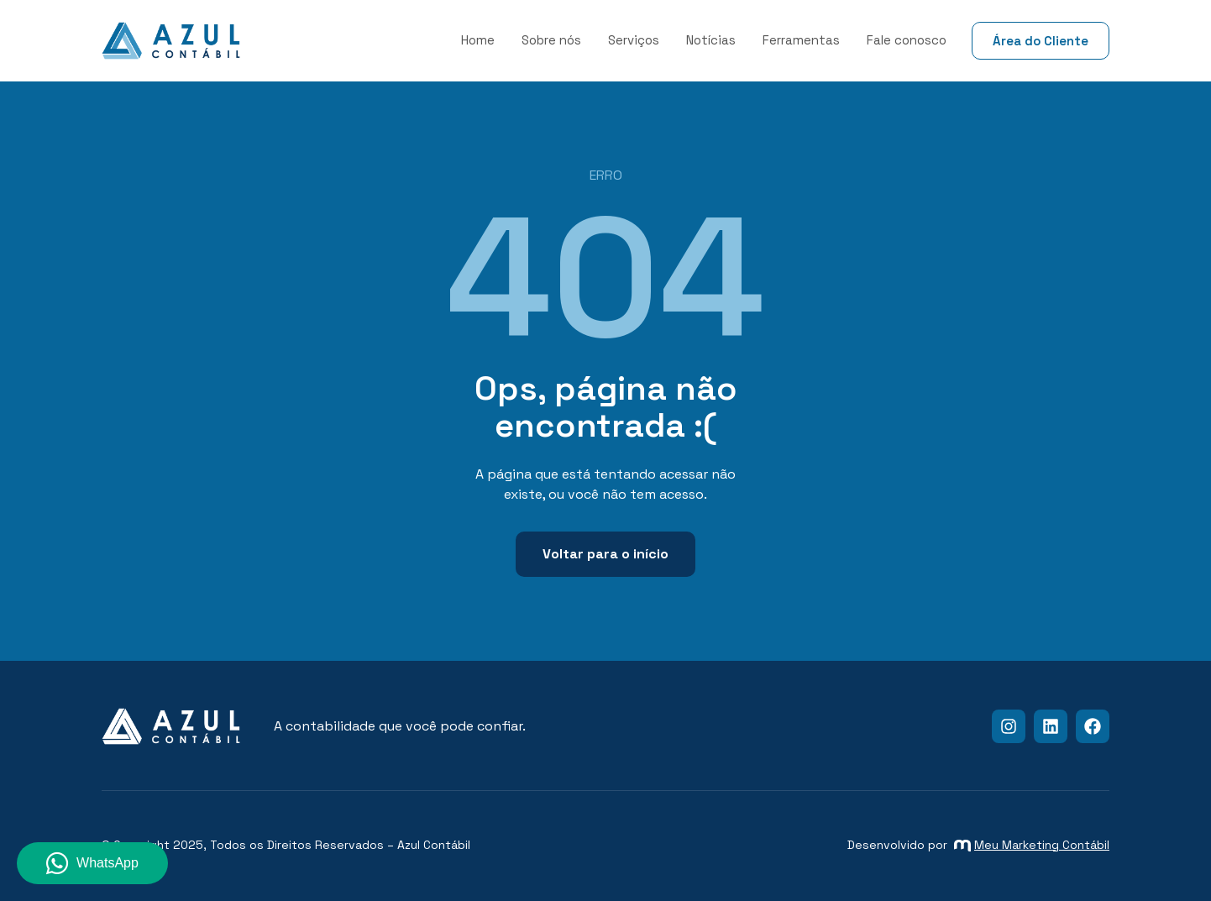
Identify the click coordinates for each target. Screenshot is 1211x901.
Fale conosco (906, 40)
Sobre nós (551, 40)
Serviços (633, 40)
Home (478, 40)
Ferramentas (801, 40)
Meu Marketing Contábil (1031, 844)
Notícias (711, 40)
